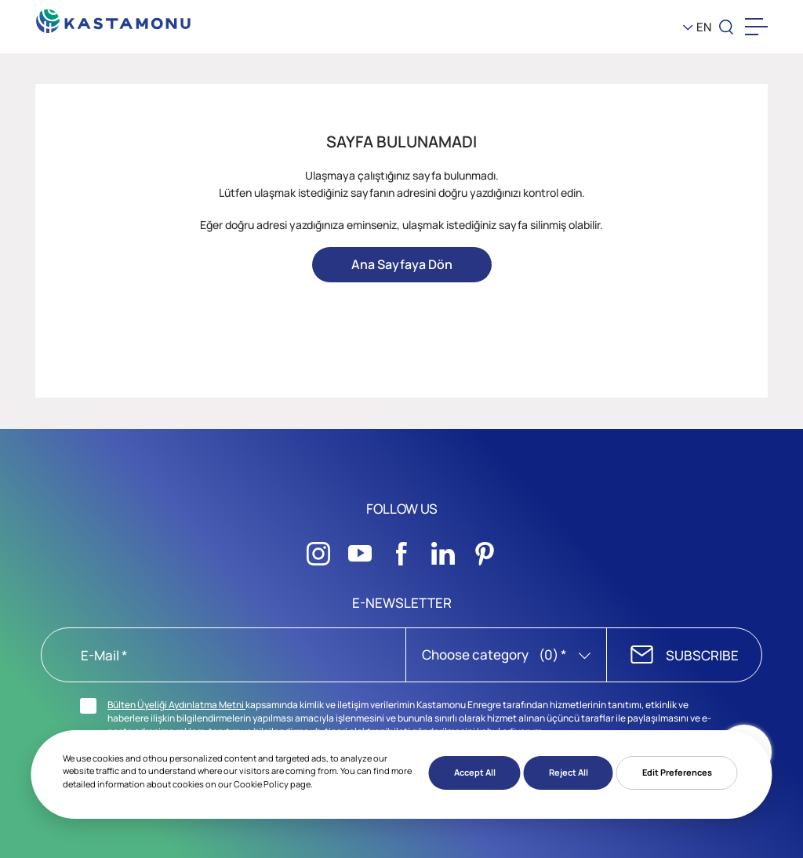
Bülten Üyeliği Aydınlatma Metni (176, 704)
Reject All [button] (568, 772)
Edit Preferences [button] (677, 772)
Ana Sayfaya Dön (401, 264)
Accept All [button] (475, 772)
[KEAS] (113, 17)
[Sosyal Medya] (318, 549)
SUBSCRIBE (702, 655)
